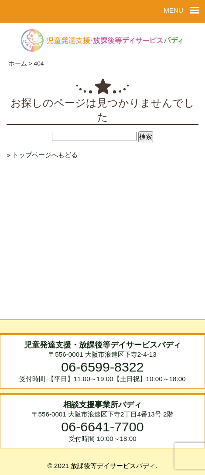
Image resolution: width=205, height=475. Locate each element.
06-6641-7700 (102, 426)
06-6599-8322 (102, 366)
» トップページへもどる (42, 154)
